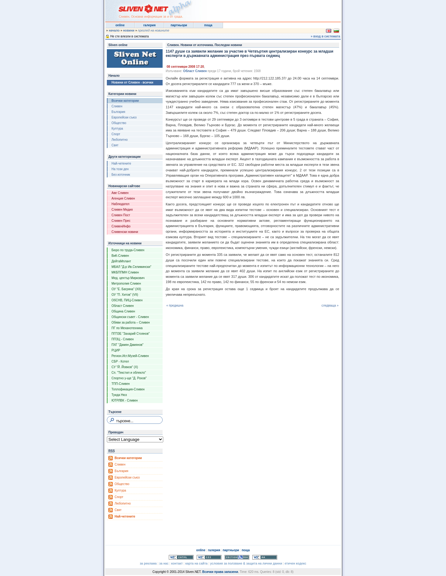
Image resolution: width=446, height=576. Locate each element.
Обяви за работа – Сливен (131, 322)
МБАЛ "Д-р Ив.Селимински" (131, 267)
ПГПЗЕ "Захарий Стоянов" (131, 333)
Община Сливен (123, 311)
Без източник (121, 174)
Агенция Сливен (123, 198)
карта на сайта (196, 563)
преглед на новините (153, 30)
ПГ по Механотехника (127, 328)
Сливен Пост (121, 215)
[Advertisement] (264, 9)
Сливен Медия (122, 209)
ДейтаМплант (121, 261)
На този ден (120, 169)
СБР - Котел (120, 361)
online (120, 25)
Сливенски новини (125, 232)
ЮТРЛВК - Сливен (125, 400)
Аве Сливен (120, 193)
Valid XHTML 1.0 (181, 557)
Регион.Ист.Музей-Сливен (130, 356)
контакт (177, 563)
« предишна (174, 305)
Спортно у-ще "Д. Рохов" (129, 378)
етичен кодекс (295, 563)
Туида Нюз (119, 395)
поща (208, 25)
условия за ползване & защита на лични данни (246, 563)
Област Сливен (123, 305)
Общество (119, 123)
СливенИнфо (121, 226)
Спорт (116, 134)
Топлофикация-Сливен (128, 389)
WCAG (265, 557)
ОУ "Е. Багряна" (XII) (126, 289)
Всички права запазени (220, 572)
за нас (163, 563)
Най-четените (121, 163)
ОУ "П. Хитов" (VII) (125, 294)
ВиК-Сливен (120, 255)
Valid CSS (209, 557)
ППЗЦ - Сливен (123, 339)
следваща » (330, 305)
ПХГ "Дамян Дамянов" (127, 344)
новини (128, 30)
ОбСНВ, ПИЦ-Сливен (127, 300)
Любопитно (120, 139)
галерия (149, 25)
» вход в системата (325, 36)
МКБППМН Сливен (125, 272)
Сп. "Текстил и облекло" (129, 372)
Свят (115, 145)
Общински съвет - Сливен (130, 317)
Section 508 (237, 557)
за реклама (148, 563)
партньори (179, 25)
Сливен (117, 106)
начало (114, 30)
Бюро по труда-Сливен (128, 250)
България (118, 112)
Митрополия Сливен (126, 283)
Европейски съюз (124, 117)
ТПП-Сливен (121, 383)
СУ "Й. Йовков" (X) (125, 367)
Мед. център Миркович (128, 278)
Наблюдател (120, 204)
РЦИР (116, 350)
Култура (117, 128)
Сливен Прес (121, 220)
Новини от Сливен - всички (132, 82)
